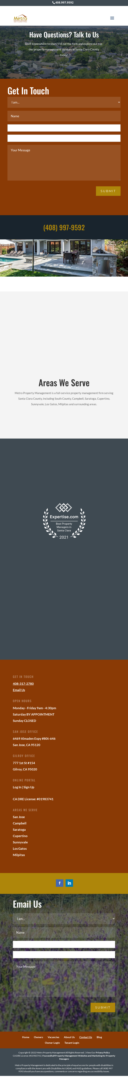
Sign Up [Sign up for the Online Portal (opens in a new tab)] (28, 787)
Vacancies (53, 1037)
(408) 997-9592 (64, 227)
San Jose (19, 817)
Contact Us (85, 1037)
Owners (38, 1037)
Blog (99, 1037)
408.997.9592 (64, 2)
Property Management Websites (71, 1055)
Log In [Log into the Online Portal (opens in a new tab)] (17, 787)
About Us (69, 1037)
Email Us (19, 690)
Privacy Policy (103, 1052)
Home (25, 1037)
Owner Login (52, 1042)
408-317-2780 (23, 684)
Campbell (19, 823)
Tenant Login (71, 1042)
